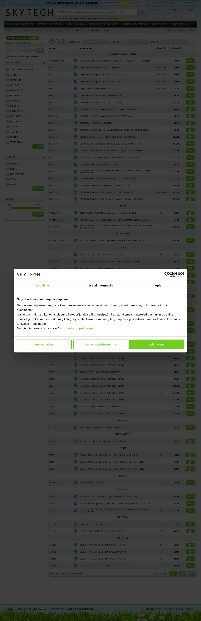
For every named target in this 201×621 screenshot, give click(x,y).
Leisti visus (157, 344)
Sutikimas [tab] (43, 285)
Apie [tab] (158, 285)
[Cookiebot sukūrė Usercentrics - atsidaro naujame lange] (167, 274)
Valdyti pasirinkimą (100, 344)
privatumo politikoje (78, 328)
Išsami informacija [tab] (100, 285)
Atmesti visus (44, 344)
